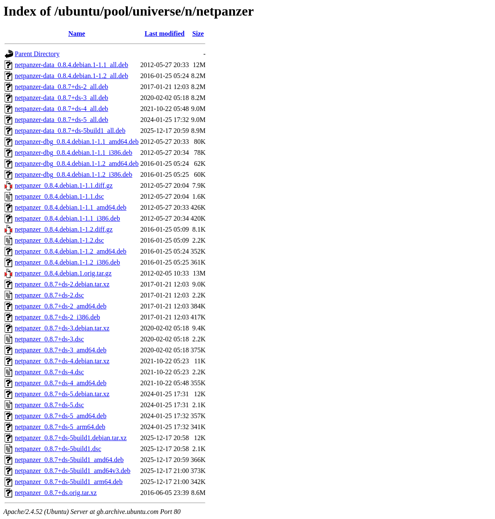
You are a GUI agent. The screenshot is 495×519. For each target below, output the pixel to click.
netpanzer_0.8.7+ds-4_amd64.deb (60, 383)
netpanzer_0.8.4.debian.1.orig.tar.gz (63, 273)
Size (198, 33)
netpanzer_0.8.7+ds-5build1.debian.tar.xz (70, 437)
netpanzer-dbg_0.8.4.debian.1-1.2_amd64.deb (77, 163)
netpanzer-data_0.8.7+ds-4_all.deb (61, 108)
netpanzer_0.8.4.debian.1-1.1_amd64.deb (70, 207)
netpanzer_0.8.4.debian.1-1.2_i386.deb (67, 262)
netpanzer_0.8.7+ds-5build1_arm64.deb (69, 481)
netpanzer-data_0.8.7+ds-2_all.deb (61, 86)
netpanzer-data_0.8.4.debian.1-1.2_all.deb (71, 75)
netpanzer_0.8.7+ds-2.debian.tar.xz (62, 284)
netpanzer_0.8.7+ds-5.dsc (49, 404)
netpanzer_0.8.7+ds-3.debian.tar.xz (62, 328)
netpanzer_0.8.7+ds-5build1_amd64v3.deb (72, 470)
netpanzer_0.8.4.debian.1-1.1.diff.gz (64, 185)
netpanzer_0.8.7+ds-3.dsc (49, 339)
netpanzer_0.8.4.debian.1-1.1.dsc (59, 196)
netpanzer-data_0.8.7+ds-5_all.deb (61, 119)
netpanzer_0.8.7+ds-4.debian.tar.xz (62, 361)
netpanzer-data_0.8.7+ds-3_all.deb (61, 97)
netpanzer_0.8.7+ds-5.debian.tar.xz (62, 393)
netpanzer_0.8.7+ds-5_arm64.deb (60, 426)
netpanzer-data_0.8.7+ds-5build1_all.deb (70, 130)
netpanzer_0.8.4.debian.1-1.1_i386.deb (67, 218)
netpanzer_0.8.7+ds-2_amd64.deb (60, 306)
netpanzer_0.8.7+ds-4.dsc (49, 372)
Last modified (165, 33)
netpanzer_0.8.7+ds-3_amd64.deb (60, 350)
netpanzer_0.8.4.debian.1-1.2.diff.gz (64, 229)
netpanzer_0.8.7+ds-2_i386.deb (57, 317)
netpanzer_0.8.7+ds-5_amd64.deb (60, 415)
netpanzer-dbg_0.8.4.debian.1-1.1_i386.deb (73, 152)
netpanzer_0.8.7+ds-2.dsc (49, 295)
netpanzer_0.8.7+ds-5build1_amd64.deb (69, 459)
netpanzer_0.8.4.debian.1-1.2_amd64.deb (70, 251)
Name (76, 33)
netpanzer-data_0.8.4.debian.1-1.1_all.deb (71, 64)
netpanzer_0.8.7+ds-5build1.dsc (58, 448)
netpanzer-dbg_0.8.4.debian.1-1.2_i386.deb (73, 174)
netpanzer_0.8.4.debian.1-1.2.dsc (59, 240)
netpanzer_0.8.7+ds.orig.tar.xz (56, 492)
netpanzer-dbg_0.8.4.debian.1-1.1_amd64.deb (77, 141)
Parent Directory (37, 53)
